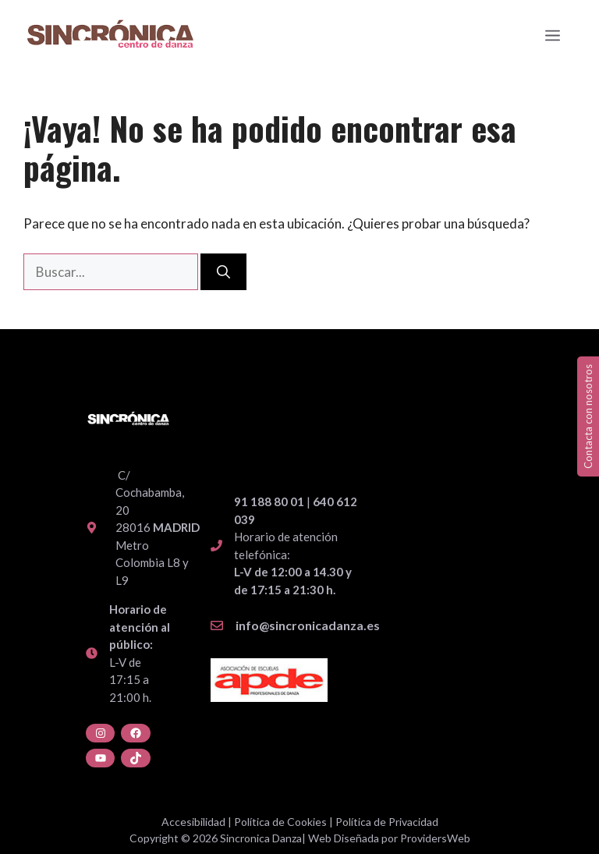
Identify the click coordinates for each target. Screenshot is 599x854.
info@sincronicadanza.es (308, 625)
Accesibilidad (193, 821)
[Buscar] (223, 272)
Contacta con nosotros (588, 416)
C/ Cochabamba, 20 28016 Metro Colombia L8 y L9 (157, 527)
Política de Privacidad (386, 821)
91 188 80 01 (269, 501)
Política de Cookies (280, 821)
